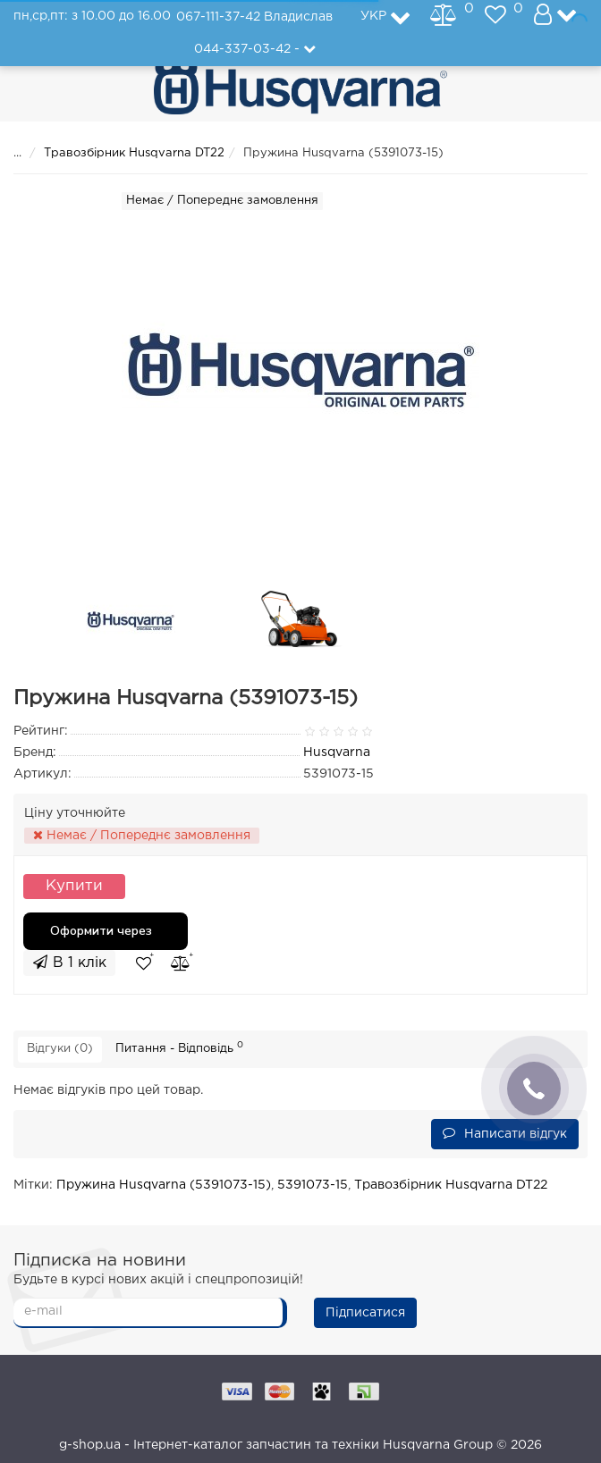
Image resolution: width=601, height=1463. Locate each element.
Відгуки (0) (60, 1049)
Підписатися (365, 1312)
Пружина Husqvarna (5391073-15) (163, 1185)
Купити (74, 886)
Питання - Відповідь (179, 1047)
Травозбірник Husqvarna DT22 (134, 153)
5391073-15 (312, 1185)
